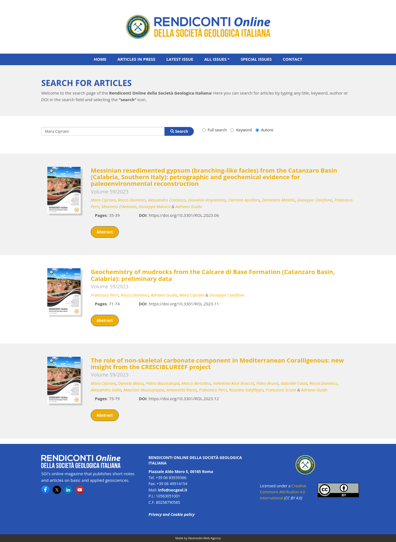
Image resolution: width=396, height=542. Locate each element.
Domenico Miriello (278, 200)
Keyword (241, 129)
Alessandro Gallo (106, 389)
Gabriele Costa (293, 383)
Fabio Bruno (267, 383)
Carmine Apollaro (244, 200)
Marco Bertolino (196, 383)
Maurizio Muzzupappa (143, 389)
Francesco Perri (105, 295)
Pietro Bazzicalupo (162, 383)
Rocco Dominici (132, 200)
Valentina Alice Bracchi (233, 383)
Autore (264, 129)
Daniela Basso (131, 383)
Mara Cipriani (103, 200)
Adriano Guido (188, 206)
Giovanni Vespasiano (207, 200)
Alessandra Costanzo (167, 200)
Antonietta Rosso (181, 389)
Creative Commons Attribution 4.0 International (283, 492)
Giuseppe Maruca (154, 206)
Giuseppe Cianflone (314, 200)
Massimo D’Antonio (118, 206)
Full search (214, 129)
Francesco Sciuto (281, 389)
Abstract (105, 231)
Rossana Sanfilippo (246, 389)
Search (179, 131)
